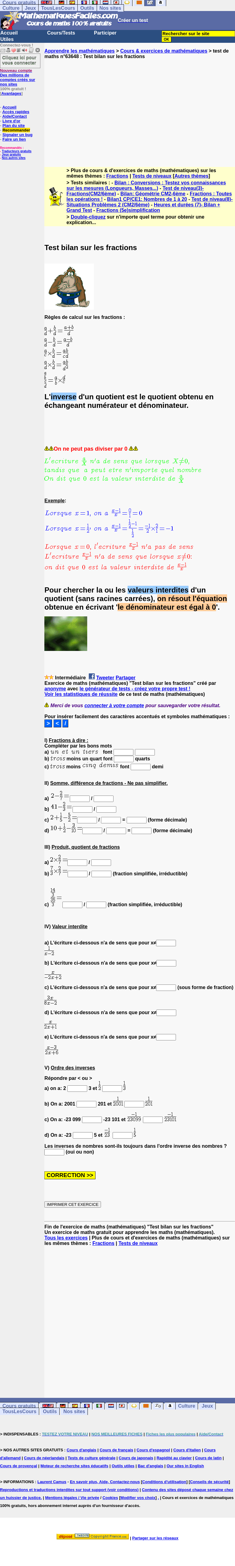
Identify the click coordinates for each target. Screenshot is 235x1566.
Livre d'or (11, 121)
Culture (11, 8)
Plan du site (13, 125)
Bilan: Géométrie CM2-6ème (152, 193)
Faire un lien (14, 139)
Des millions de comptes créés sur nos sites (17, 77)
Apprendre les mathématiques (79, 51)
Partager (126, 677)
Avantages (11, 93)
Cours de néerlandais (44, 1458)
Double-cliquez (88, 217)
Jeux (30, 8)
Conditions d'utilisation (164, 1481)
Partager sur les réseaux (155, 1538)
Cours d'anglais (81, 1450)
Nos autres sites (13, 158)
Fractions (117, 176)
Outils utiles (123, 1466)
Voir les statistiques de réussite (81, 694)
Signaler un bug (17, 134)
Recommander (16, 130)
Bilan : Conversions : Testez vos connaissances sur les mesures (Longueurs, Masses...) (146, 185)
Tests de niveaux (152, 176)
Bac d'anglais (150, 1466)
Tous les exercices (66, 1237)
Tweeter (105, 677)
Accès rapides (15, 111)
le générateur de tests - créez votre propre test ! (135, 688)
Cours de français (116, 1450)
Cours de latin (208, 1458)
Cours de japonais (136, 1458)
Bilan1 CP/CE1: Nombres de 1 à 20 (147, 199)
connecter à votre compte (114, 705)
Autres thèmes (191, 176)
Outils (87, 8)
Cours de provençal (18, 1466)
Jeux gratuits (11, 154)
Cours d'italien (187, 1450)
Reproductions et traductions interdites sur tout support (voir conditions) (69, 1489)
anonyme (55, 688)
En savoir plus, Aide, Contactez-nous (105, 1481)
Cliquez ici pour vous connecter (19, 60)
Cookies (110, 1497)
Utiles (7, 39)
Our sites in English (185, 1466)
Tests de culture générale (91, 1458)
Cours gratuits (19, 1406)
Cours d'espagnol (153, 1450)
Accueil (9, 32)
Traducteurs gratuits (17, 151)
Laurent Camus (51, 1481)
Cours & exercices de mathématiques (163, 51)
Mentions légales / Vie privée (72, 1497)
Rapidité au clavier (174, 1458)
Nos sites (110, 8)
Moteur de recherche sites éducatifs (74, 1466)
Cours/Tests (61, 32)
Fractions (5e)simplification (128, 210)
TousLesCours (58, 8)
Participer (105, 32)
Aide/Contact (14, 116)
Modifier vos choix (138, 1497)
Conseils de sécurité (209, 1481)
